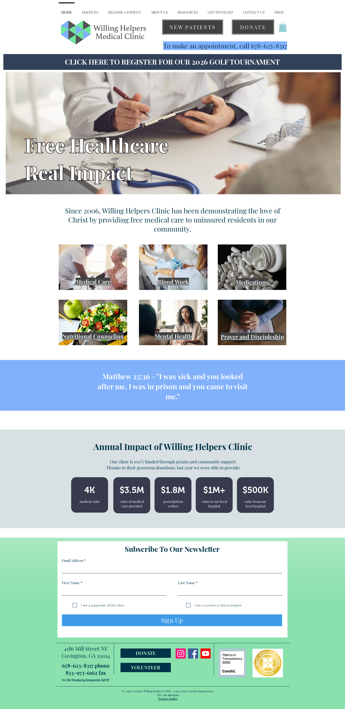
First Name (71, 583)
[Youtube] (206, 653)
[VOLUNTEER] (146, 667)
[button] (90, 10)
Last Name (186, 583)
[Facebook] (193, 653)
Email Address (72, 560)
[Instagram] (181, 653)
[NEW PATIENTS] (192, 27)
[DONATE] (253, 27)
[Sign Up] (172, 620)
